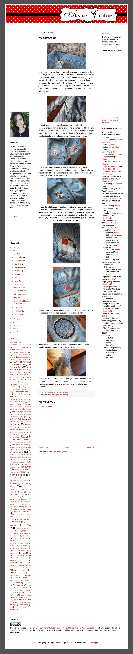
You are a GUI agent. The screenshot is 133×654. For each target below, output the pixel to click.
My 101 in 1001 (20, 287)
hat (26, 469)
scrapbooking (16, 563)
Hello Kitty (13, 472)
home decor (17, 474)
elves (26, 439)
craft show (20, 421)
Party (28, 524)
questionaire (14, 548)
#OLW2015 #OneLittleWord (20, 352)
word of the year (18, 607)
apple (21, 379)
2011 (15, 322)
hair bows (24, 464)
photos (24, 531)
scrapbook (13, 560)
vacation (14, 597)
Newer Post (43, 447)
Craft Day (21, 419)
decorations (23, 430)
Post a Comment (48, 407)
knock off (13, 489)
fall (29, 442)
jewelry (26, 480)
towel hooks (18, 590)
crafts (57, 395)
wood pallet (23, 605)
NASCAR (15, 511)
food (11, 447)
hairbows (13, 467)
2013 (15, 254)
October (18, 264)
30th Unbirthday (24, 359)
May (16, 281)
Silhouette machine (20, 570)
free (17, 447)
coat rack (17, 412)
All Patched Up (20, 291)
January (18, 314)
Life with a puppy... (21, 294)
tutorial (21, 592)
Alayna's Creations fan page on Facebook (111, 120)
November (19, 261)
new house (26, 511)
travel (14, 592)
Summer (24, 578)
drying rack (14, 437)
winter (15, 602)
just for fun (13, 484)
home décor (14, 478)
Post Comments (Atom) (58, 452)
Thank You (27, 583)
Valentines (24, 597)
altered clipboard (15, 372)
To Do (18, 588)
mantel (26, 497)
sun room (14, 580)
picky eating (14, 533)
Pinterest (15, 538)
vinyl (11, 600)
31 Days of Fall (20, 365)
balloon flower (14, 389)
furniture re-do (23, 450)
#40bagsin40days (16, 342)
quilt (13, 550)
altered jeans (49, 395)
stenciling (15, 578)
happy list (18, 469)
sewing (65, 395)
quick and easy (26, 548)
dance (15, 427)
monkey (24, 504)
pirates (12, 541)
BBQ (11, 392)
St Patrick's (27, 575)
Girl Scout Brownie (25, 457)
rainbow (20, 550)
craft (11, 419)
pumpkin (24, 546)
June (17, 278)
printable (12, 545)
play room (24, 541)
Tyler (14, 595)
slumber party (19, 573)
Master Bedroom (18, 499)
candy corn (22, 399)
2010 (15, 325)
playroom (13, 543)
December (19, 257)
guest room (13, 464)
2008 (15, 332)
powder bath (24, 543)
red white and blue (24, 555)
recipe (23, 553)
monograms (14, 506)
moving (28, 509)
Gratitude (15, 462)
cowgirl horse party (20, 417)
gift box (13, 452)
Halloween (26, 467)
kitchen (25, 487)
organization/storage (19, 519)
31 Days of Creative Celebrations (20, 363)
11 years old (22, 357)
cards (19, 404)
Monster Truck (26, 506)
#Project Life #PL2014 (19, 354)
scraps (12, 565)
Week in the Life (24, 600)
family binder (18, 444)
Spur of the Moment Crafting (22, 302)
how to (25, 478)
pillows (23, 533)
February (18, 311)
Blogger (95, 643)
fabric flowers (20, 442)
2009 (15, 329)
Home (67, 447)
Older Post (90, 447)
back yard (24, 387)
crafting (28, 421)
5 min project (22, 370)
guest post (25, 462)
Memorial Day (14, 501)
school (25, 558)
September (19, 267)
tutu (30, 592)
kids (61, 395)
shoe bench (22, 568)
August (18, 271)
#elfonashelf (14, 345)
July (16, 274)
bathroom (25, 389)
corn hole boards (17, 414)
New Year (18, 514)
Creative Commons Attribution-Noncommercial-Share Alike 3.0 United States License (65, 628)
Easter (23, 437)
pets (18, 531)
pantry (26, 522)
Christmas (26, 409)
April (17, 284)
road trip (16, 558)
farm (26, 445)
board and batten (23, 397)
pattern (12, 531)
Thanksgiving (18, 585)
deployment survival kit (17, 432)
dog (26, 435)
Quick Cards (19, 298)
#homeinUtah (27, 345)
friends (23, 447)
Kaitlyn (23, 483)
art (16, 382)
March (17, 307)
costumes (28, 414)
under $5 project (26, 595)
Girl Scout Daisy (18, 459)
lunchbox (21, 494)
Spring (17, 575)
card (22, 402)
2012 (15, 319)
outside (17, 522)
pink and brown (26, 536)
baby (15, 384)
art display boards (25, 382)
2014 (15, 251)
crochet (28, 425)
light (21, 492)
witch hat (22, 602)
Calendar (13, 399)
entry (11, 442)
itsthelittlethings (15, 480)
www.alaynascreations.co (111, 44)
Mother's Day (17, 509)
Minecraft (13, 504)
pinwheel (25, 538)
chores (17, 409)
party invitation (22, 528)
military (26, 501)
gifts (21, 452)
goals (29, 459)
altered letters (15, 377)
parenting (13, 525)
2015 (15, 247)
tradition (28, 590)
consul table (27, 411)
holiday (23, 472)
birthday (13, 394)
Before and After (22, 392)
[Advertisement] (66, 427)
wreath (12, 610)
